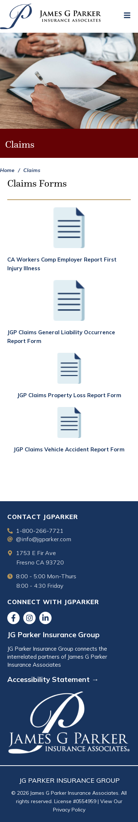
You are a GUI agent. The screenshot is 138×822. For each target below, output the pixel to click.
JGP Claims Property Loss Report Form (69, 395)
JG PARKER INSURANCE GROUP (69, 780)
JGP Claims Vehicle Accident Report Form (69, 449)
